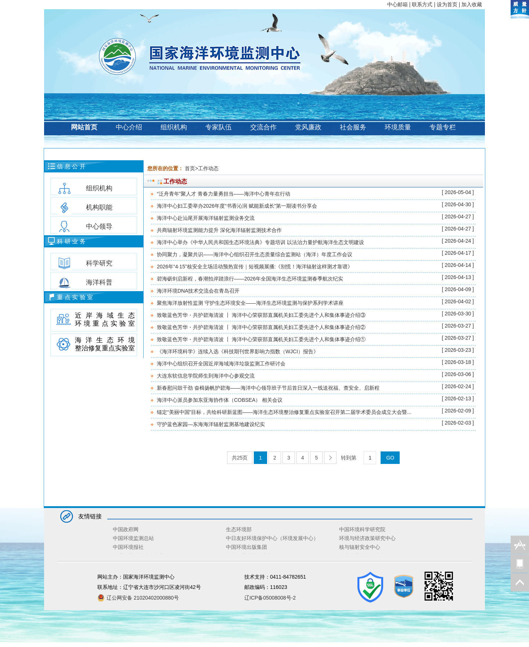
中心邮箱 (397, 4)
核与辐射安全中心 (359, 547)
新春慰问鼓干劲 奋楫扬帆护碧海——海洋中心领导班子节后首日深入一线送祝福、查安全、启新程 (268, 388)
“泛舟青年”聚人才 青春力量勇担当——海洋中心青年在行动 (223, 194)
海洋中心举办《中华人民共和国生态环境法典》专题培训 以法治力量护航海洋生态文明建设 (260, 242)
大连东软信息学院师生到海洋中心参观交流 (206, 376)
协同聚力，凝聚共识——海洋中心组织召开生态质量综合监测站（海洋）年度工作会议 (254, 254)
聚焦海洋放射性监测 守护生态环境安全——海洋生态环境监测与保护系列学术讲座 (250, 303)
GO (390, 458)
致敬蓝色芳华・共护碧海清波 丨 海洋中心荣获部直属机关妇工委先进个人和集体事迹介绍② (261, 327)
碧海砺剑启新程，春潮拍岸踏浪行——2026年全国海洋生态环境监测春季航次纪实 (250, 279)
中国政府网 (125, 529)
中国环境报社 (128, 547)
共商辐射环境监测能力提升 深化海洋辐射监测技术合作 (219, 230)
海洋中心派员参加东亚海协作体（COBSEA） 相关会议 (220, 400)
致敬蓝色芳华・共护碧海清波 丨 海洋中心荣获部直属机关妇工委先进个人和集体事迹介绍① (261, 339)
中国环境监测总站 (133, 538)
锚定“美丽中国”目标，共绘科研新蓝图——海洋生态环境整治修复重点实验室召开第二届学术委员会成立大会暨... (284, 412)
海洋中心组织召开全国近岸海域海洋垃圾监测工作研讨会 (221, 364)
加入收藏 (471, 4)
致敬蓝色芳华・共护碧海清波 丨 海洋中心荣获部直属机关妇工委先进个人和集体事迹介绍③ (261, 315)
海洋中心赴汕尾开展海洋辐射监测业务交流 (206, 218)
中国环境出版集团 (246, 547)
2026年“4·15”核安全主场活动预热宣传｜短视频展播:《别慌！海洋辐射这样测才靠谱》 (255, 266)
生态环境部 (239, 529)
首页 (190, 168)
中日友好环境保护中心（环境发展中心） (272, 538)
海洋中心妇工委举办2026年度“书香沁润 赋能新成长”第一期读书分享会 (237, 206)
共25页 (240, 458)
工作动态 (208, 168)
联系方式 (422, 4)
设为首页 (447, 4)
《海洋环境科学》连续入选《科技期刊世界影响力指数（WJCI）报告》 (238, 351)
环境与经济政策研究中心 (367, 538)
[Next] (330, 457)
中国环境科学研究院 (362, 529)
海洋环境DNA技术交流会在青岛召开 (198, 291)
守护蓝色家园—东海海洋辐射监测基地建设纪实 (211, 424)
